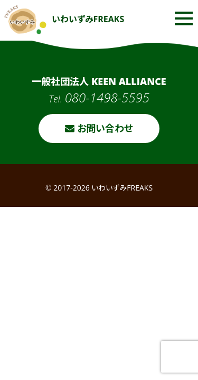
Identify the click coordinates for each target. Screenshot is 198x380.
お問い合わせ (99, 128)
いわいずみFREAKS (64, 19)
